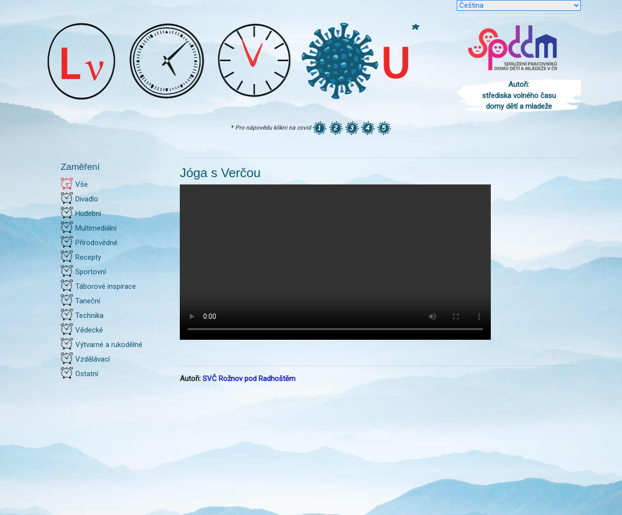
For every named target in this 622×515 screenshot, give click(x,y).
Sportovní (90, 271)
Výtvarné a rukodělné (108, 344)
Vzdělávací (92, 359)
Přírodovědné (96, 242)
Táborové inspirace (105, 286)
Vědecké (89, 330)
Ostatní (86, 373)
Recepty (88, 257)
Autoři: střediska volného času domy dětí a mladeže (519, 95)
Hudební (88, 213)
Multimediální (96, 228)
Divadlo (86, 199)
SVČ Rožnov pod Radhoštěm (249, 378)
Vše (81, 184)
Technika (89, 315)
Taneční (87, 301)
